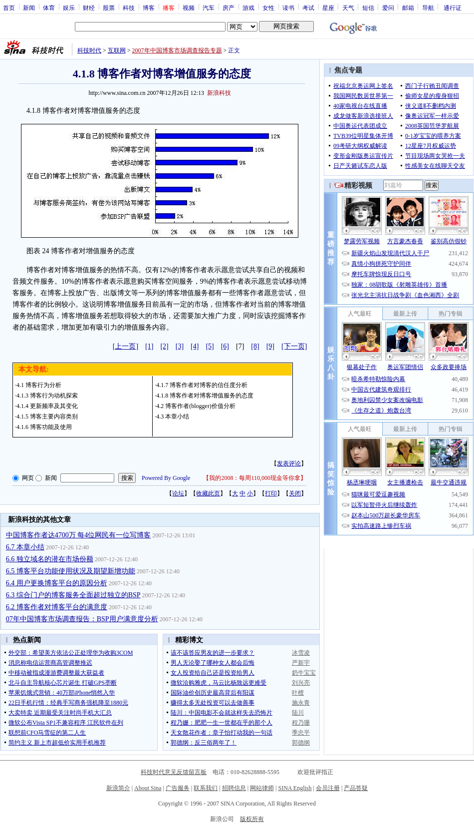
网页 (28, 477)
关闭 (295, 493)
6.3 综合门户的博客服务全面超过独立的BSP (73, 595)
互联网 (117, 50)
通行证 (453, 7)
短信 (368, 7)
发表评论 (289, 463)
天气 (348, 7)
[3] (180, 346)
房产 (229, 7)
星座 (328, 7)
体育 (49, 7)
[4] (195, 346)
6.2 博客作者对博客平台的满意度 (56, 607)
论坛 (178, 493)
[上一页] (125, 346)
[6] (225, 346)
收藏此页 (208, 493)
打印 (271, 493)
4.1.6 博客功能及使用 (44, 426)
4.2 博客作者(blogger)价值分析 (196, 406)
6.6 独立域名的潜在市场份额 (49, 559)
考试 (308, 7)
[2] (164, 346)
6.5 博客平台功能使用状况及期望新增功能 (70, 571)
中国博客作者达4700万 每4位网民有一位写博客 (78, 535)
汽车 (209, 7)
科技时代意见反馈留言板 (174, 772)
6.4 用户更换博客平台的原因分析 (56, 583)
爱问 (388, 7)
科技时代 (89, 50)
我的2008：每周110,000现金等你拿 (254, 477)
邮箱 (408, 7)
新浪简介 (118, 788)
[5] (210, 346)
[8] (255, 346)
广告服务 (178, 788)
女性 (268, 7)
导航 (428, 7)
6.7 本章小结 (25, 547)
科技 (129, 7)
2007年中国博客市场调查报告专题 (177, 50)
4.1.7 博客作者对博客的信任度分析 (201, 385)
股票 (109, 7)
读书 (288, 7)
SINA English (294, 788)
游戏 (248, 7)
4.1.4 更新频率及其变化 (47, 406)
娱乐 (69, 7)
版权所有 (252, 819)
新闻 (29, 7)
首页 (9, 7)
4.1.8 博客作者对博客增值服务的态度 (204, 395)
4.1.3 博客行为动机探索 (47, 395)
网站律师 (262, 788)
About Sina (147, 788)
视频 (189, 7)
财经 (89, 7)
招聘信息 (234, 788)
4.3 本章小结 (172, 416)
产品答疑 (356, 788)
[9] (270, 346)
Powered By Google (166, 477)
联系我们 (206, 788)
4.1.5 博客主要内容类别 (47, 416)
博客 (149, 7)
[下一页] (294, 346)
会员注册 (328, 788)
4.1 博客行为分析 (38, 385)
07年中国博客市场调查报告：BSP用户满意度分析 (82, 619)
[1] (149, 346)
